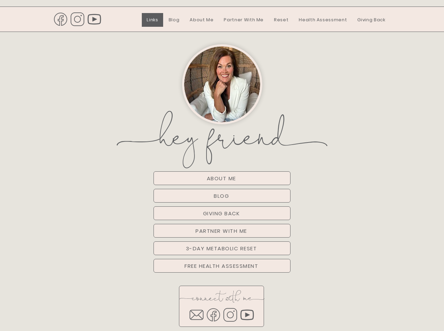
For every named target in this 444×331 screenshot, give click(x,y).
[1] (60, 19)
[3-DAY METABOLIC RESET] (222, 248)
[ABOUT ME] (222, 178)
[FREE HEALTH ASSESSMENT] (222, 266)
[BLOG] (222, 196)
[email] (196, 315)
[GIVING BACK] (222, 213)
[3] (94, 19)
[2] (77, 19)
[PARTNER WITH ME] (222, 231)
